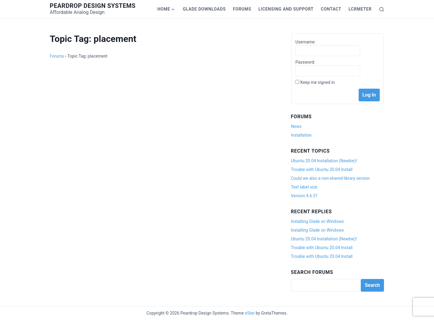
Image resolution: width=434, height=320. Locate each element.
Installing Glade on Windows (317, 221)
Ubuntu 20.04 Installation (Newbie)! (324, 160)
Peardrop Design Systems (93, 5)
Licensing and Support (285, 9)
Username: (305, 42)
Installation (301, 135)
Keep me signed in (317, 82)
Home (163, 9)
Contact (331, 9)
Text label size (304, 187)
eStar (250, 313)
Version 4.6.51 (304, 195)
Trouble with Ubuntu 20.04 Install (322, 169)
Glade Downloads (204, 9)
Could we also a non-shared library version (330, 178)
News (296, 126)
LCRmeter (360, 9)
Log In (369, 95)
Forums (242, 9)
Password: (305, 62)
